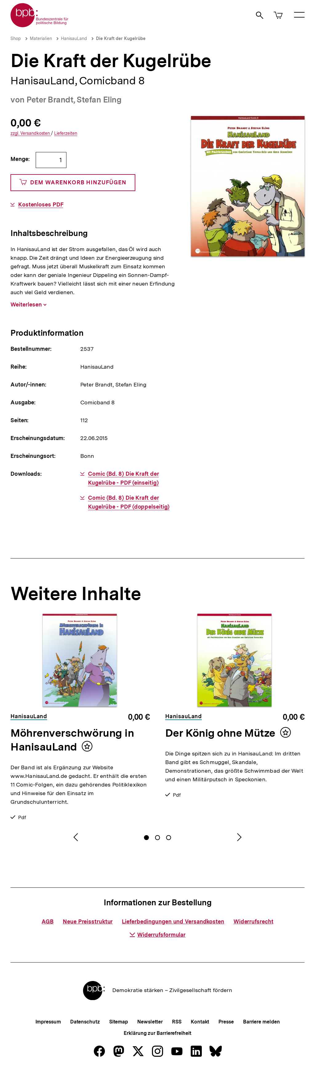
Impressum (48, 1022)
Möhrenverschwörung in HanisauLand (72, 740)
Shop (15, 38)
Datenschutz (85, 1022)
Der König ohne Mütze (220, 733)
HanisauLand (74, 38)
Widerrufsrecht (253, 921)
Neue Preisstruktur (88, 921)
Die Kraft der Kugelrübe (121, 38)
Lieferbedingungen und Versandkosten (173, 921)
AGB (48, 921)
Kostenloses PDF (40, 204)
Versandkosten (30, 133)
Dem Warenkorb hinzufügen (72, 182)
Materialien (41, 38)
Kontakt (200, 1022)
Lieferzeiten (65, 133)
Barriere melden (261, 1022)
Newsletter (150, 1022)
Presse (225, 1022)
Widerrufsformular (157, 934)
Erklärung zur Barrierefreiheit (157, 1033)
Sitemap (118, 1022)
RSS (176, 1022)
